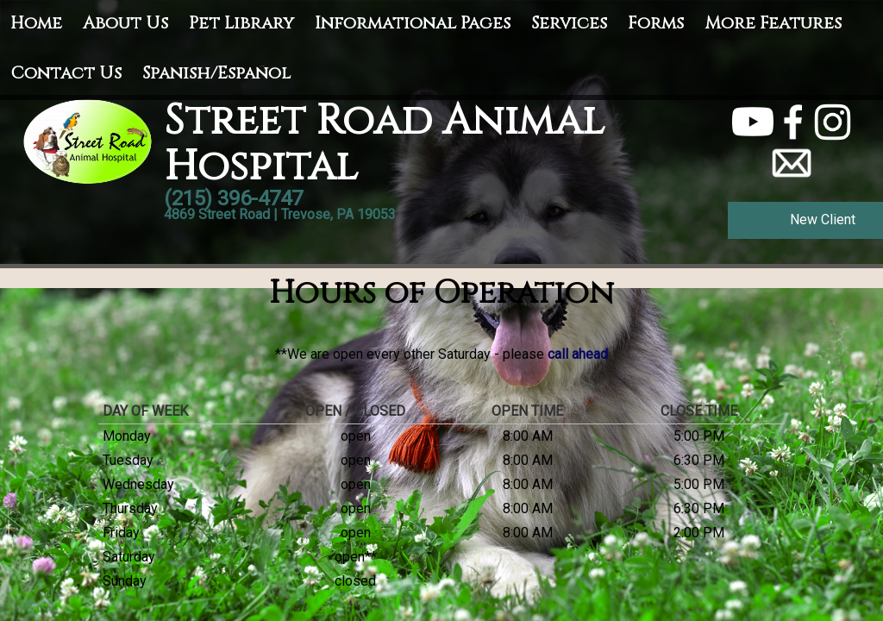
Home (36, 22)
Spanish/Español (216, 73)
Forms (656, 22)
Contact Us (66, 73)
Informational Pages (412, 22)
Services (569, 22)
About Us (125, 22)
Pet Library (241, 22)
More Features (773, 22)
